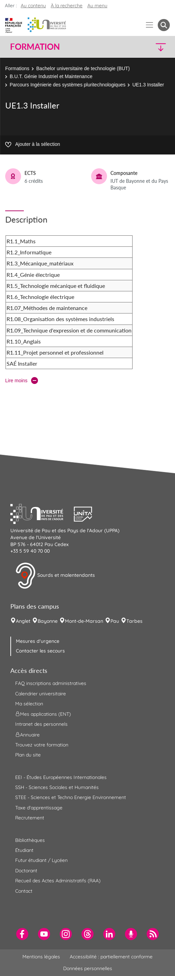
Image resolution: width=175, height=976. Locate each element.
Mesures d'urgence (37, 641)
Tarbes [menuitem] (134, 621)
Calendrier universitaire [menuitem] (40, 694)
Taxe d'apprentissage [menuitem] (38, 808)
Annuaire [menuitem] (27, 734)
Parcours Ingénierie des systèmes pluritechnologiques (67, 84)
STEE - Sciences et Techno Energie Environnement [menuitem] (70, 797)
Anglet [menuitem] (23, 621)
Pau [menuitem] (114, 621)
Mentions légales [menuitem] (41, 957)
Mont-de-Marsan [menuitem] (84, 621)
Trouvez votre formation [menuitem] (41, 745)
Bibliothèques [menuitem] (30, 840)
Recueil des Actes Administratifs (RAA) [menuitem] (57, 881)
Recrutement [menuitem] (29, 818)
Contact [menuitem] (23, 891)
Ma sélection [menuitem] (29, 704)
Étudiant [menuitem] (24, 850)
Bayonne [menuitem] (48, 621)
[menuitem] (22, 934)
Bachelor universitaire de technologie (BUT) (83, 68)
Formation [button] (35, 46)
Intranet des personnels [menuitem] (41, 724)
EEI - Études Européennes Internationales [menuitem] (61, 777)
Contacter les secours (40, 651)
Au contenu (33, 5)
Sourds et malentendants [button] (55, 576)
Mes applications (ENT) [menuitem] (43, 714)
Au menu (97, 5)
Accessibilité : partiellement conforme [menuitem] (111, 957)
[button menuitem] (164, 25)
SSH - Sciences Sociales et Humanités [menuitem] (57, 787)
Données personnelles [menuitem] (87, 968)
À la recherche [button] (66, 5)
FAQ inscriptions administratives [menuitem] (50, 683)
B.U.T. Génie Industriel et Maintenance (51, 76)
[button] (151, 47)
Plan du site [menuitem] (28, 755)
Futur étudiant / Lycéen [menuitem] (41, 860)
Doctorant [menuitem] (26, 870)
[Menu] (150, 25)
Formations (17, 68)
